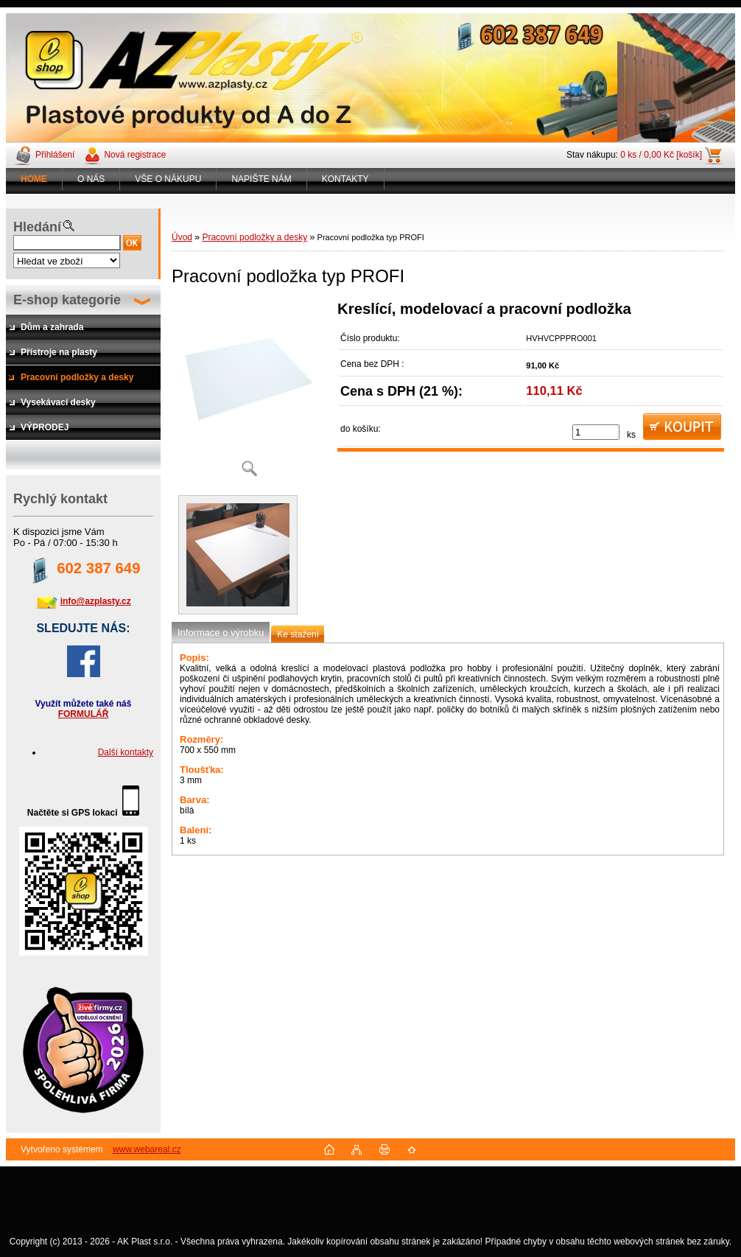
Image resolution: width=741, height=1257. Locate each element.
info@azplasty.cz (95, 601)
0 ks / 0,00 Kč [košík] (661, 155)
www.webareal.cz (147, 1149)
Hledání (37, 227)
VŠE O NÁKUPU (168, 179)
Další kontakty (125, 752)
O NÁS (91, 179)
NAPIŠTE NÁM (261, 179)
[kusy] (595, 432)
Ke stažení (298, 634)
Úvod (182, 237)
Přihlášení (54, 155)
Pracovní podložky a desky (254, 237)
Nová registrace (135, 155)
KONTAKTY (345, 179)
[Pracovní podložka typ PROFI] (249, 393)
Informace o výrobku (221, 632)
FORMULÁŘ (83, 714)
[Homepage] (34, 179)
